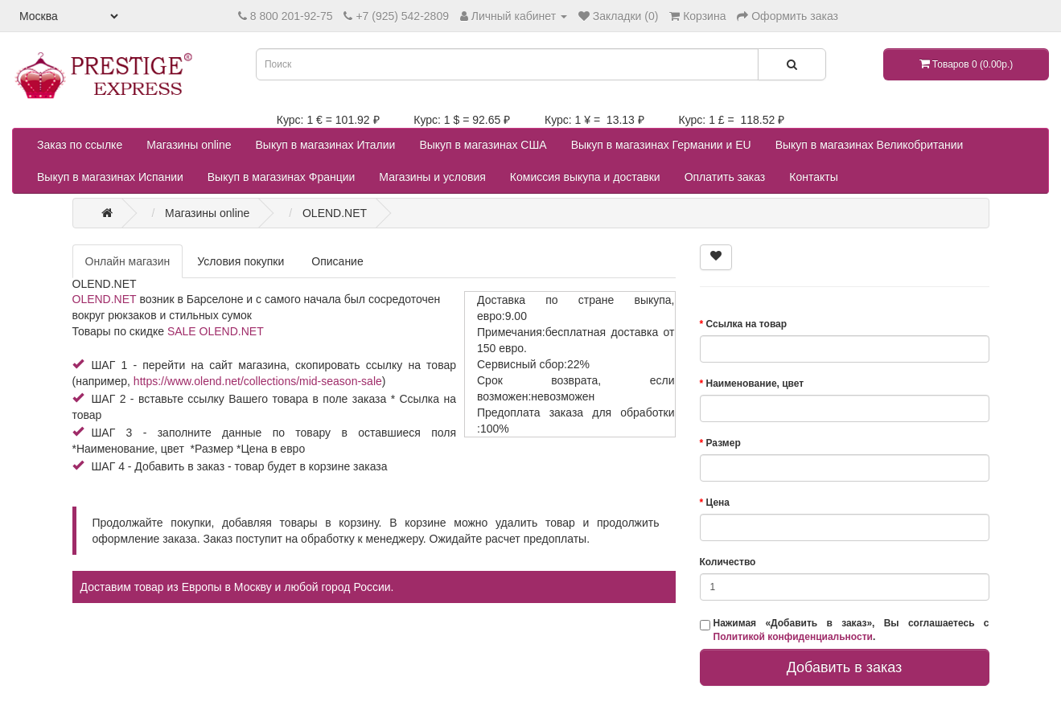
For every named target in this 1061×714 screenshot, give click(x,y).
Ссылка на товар (747, 324)
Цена (718, 502)
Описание (337, 261)
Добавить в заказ (845, 667)
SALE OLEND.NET (215, 331)
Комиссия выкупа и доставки (585, 176)
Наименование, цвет (755, 383)
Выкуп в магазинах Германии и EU (661, 144)
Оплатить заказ (725, 176)
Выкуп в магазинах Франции (282, 176)
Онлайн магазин (128, 261)
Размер (723, 443)
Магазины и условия (432, 176)
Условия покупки (240, 261)
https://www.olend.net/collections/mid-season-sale (258, 381)
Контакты (813, 176)
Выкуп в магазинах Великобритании (869, 144)
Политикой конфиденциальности (793, 636)
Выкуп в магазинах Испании (110, 176)
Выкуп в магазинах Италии (326, 144)
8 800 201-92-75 (291, 16)
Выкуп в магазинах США (482, 144)
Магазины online (188, 144)
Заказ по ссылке (79, 144)
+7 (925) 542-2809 (402, 16)
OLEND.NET (104, 299)
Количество (728, 562)
